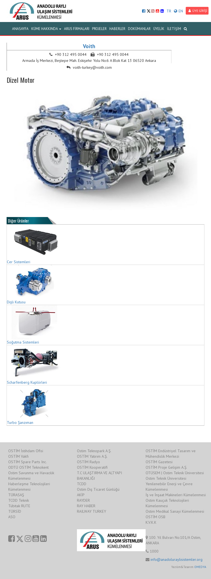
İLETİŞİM (174, 28)
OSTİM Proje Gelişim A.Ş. (166, 467)
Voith (89, 46)
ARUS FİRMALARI (76, 28)
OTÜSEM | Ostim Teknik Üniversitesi (175, 472)
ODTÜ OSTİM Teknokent (28, 467)
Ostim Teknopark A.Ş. (94, 450)
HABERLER (117, 28)
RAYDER (83, 500)
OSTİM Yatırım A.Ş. (92, 456)
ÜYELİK (158, 28)
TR (168, 11)
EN (178, 11)
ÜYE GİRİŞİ (197, 11)
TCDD (81, 483)
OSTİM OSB (155, 516)
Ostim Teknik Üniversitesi (166, 478)
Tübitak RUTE (19, 505)
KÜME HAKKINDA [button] (46, 28)
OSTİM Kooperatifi (92, 467)
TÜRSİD (14, 511)
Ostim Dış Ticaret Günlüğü (98, 489)
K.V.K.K (151, 522)
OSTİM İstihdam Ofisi (25, 450)
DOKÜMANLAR (139, 28)
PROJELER (99, 28)
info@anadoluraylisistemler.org (176, 559)
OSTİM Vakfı (18, 456)
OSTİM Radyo (88, 461)
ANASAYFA (20, 28)
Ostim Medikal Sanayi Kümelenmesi (175, 511)
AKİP (81, 494)
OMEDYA (200, 567)
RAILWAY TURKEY (91, 511)
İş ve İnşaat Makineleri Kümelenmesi (176, 494)
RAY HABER (86, 505)
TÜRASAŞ (16, 494)
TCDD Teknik (18, 500)
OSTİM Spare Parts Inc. (27, 461)
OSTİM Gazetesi (159, 461)
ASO (11, 516)
